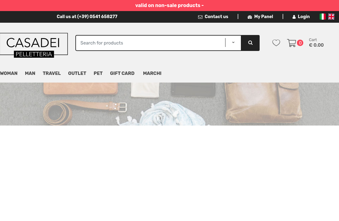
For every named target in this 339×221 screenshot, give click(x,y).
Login (301, 16)
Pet (98, 73)
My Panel (260, 16)
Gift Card (122, 73)
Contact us (213, 16)
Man (30, 73)
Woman (9, 73)
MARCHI (152, 73)
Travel (52, 73)
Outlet (77, 73)
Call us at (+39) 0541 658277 (87, 16)
